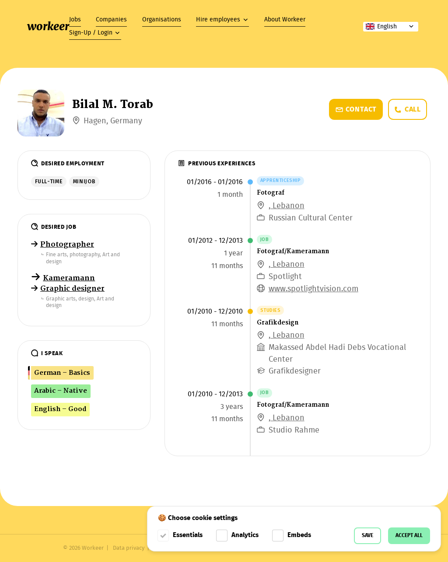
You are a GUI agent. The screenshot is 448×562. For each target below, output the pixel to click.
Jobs (75, 19)
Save (367, 535)
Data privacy (128, 548)
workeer (48, 26)
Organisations (161, 19)
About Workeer (284, 19)
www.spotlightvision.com (313, 289)
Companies (111, 19)
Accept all (409, 535)
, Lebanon (286, 206)
